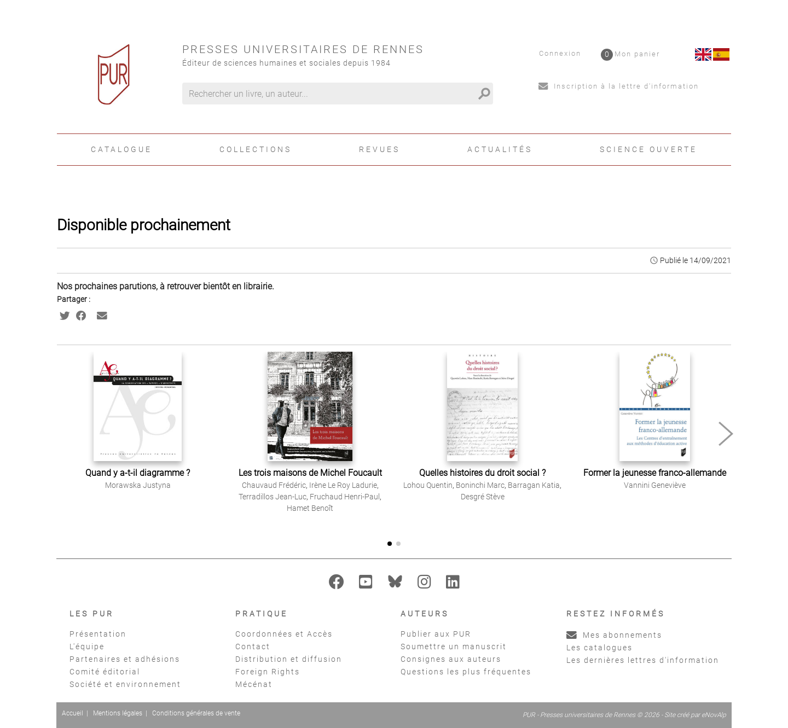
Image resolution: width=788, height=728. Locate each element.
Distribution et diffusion (288, 659)
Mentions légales (117, 713)
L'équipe (87, 646)
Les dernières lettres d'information (642, 660)
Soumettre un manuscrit (454, 646)
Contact (252, 646)
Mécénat (254, 684)
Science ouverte (648, 149)
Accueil (72, 713)
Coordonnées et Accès (284, 634)
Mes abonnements (614, 635)
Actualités (499, 149)
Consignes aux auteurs (451, 659)
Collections (255, 149)
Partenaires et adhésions (124, 659)
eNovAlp (714, 715)
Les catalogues (599, 647)
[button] (726, 434)
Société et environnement (125, 684)
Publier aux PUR (436, 634)
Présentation (97, 634)
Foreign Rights (267, 671)
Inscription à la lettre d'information (618, 86)
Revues (379, 149)
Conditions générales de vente (196, 713)
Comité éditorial (104, 671)
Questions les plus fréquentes (466, 671)
